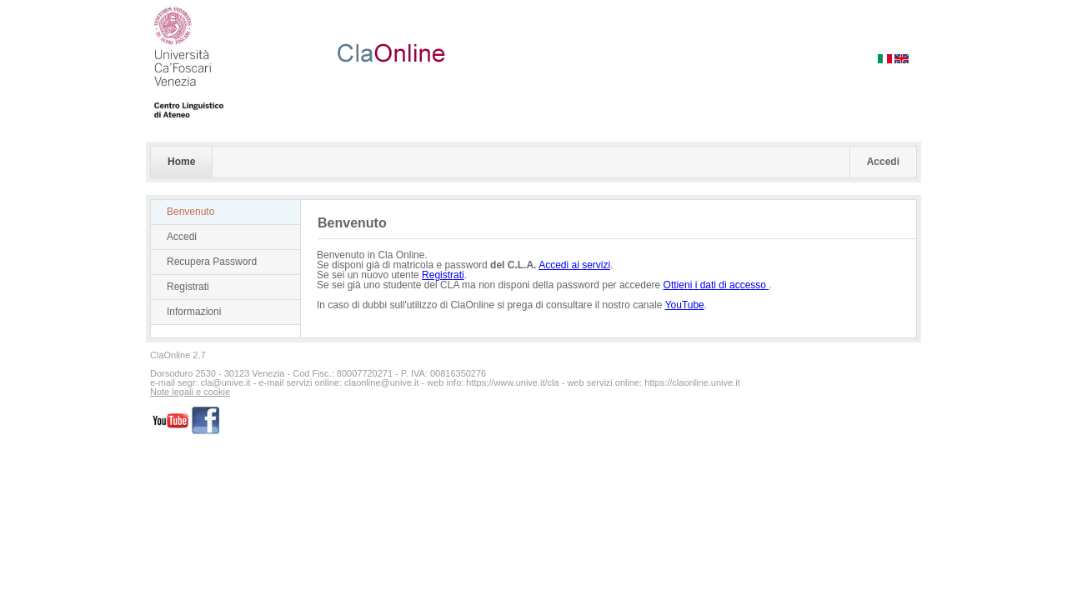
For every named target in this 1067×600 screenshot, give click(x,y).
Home (181, 162)
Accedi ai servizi (574, 265)
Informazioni (194, 312)
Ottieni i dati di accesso (716, 285)
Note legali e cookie (190, 392)
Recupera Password (212, 262)
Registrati (188, 286)
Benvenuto (190, 212)
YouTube (684, 305)
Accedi (883, 162)
